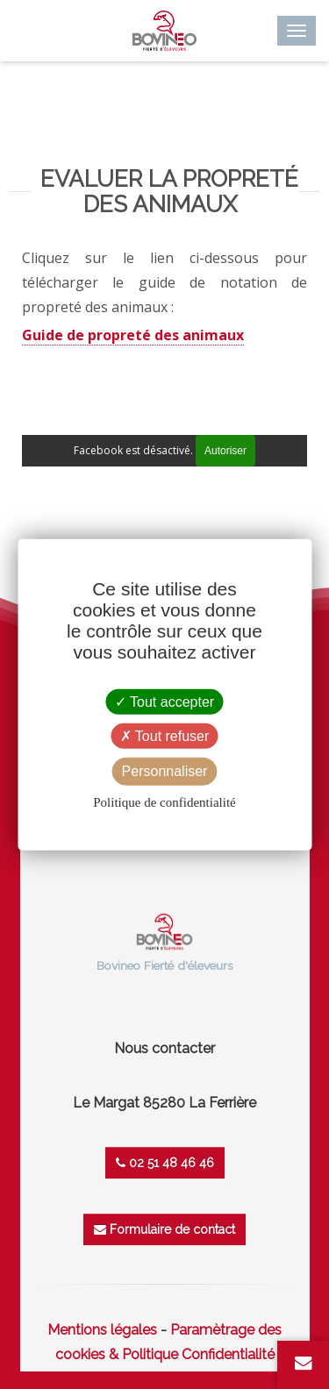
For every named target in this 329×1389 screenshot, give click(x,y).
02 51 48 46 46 (165, 1163)
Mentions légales (102, 1329)
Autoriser (225, 451)
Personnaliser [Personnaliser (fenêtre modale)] (165, 771)
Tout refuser (165, 736)
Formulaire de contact (164, 1229)
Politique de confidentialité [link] (164, 801)
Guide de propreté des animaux (133, 335)
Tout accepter (164, 701)
